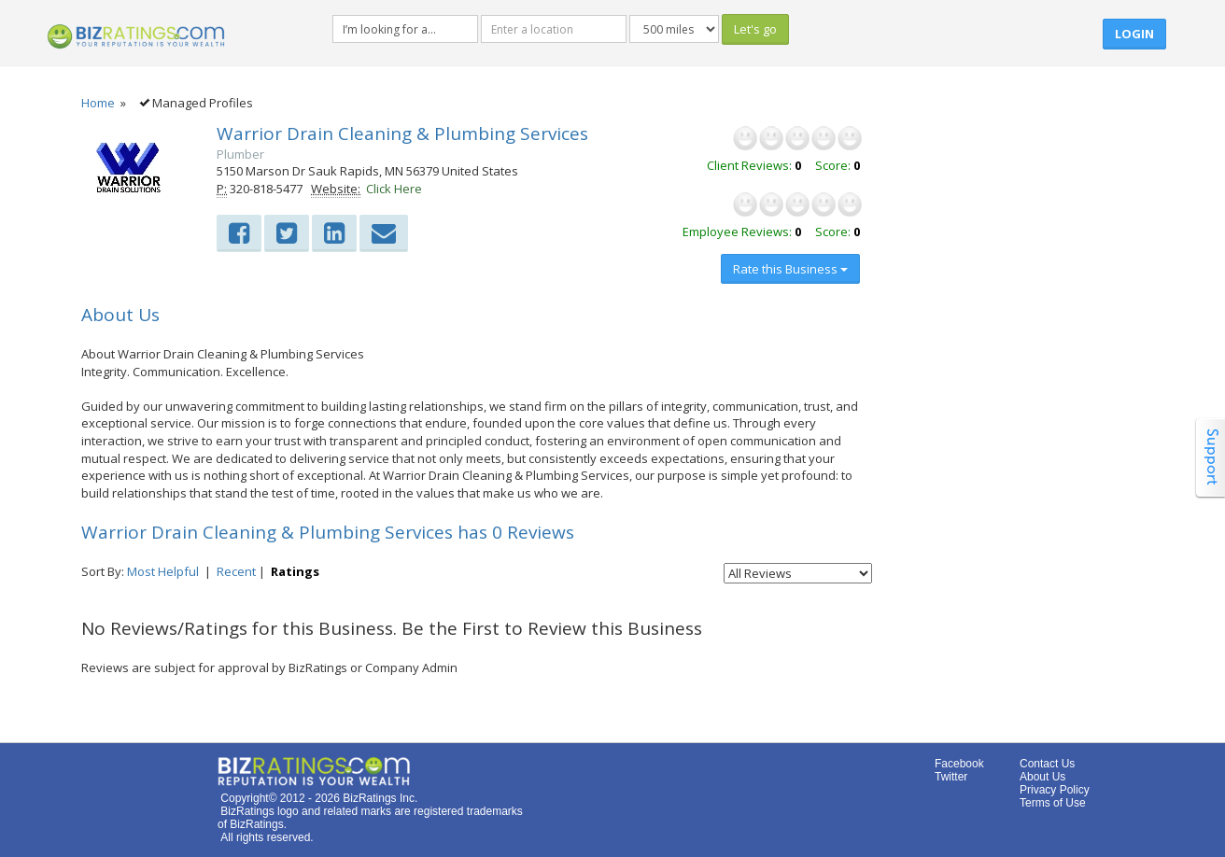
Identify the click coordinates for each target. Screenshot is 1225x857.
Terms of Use (1053, 802)
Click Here (394, 188)
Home (98, 102)
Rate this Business (790, 268)
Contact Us (1047, 763)
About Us (1042, 776)
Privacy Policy (1055, 789)
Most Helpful (163, 571)
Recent (236, 571)
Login (1134, 33)
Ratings (295, 571)
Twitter (951, 776)
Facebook (959, 763)
